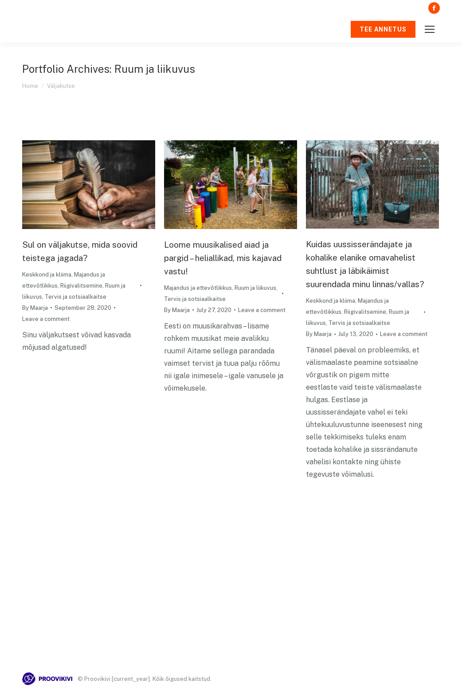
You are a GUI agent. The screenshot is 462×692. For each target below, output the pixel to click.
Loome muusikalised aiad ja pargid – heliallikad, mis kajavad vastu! (223, 258)
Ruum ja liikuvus (255, 288)
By (35, 307)
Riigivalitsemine (81, 285)
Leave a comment (46, 319)
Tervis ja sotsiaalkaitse (75, 296)
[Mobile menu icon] (429, 29)
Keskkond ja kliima (46, 274)
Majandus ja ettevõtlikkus (198, 288)
